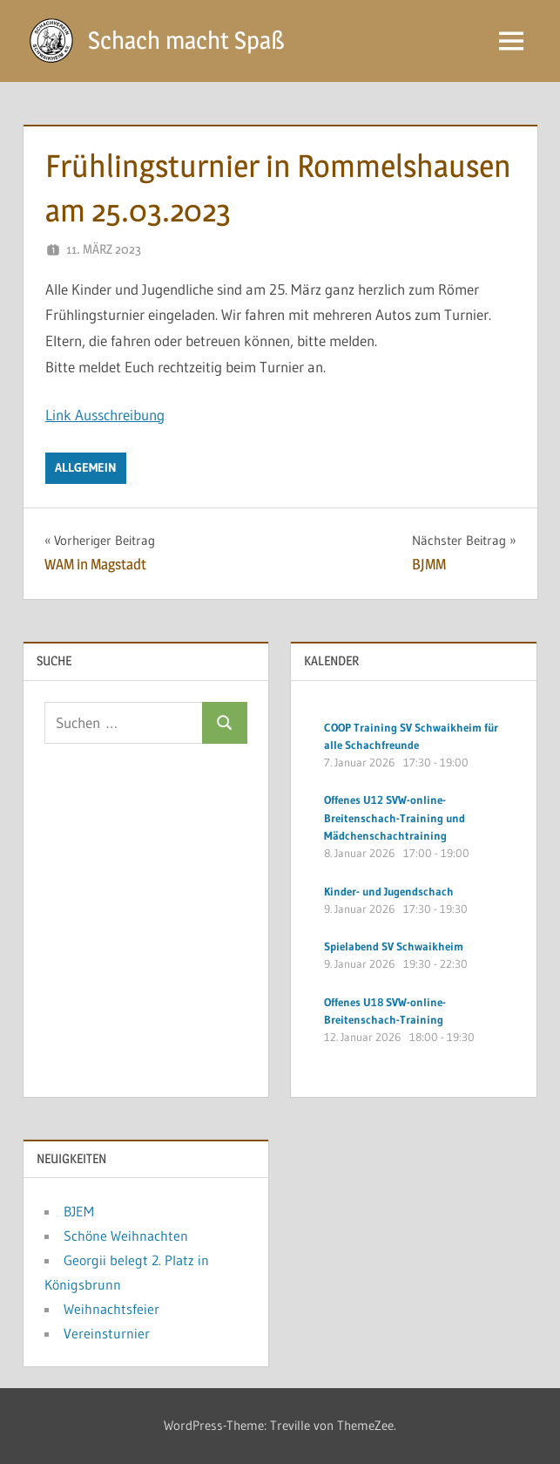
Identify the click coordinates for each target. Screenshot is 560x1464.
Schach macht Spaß (186, 40)
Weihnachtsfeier (111, 1309)
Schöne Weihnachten (126, 1235)
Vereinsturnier (107, 1333)
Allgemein (86, 467)
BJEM (79, 1211)
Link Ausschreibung (105, 414)
